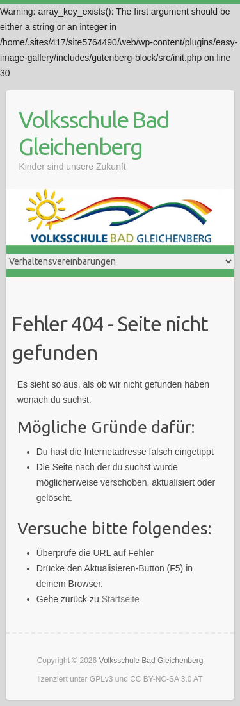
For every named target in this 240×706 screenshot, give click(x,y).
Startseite (121, 599)
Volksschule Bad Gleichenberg (93, 133)
